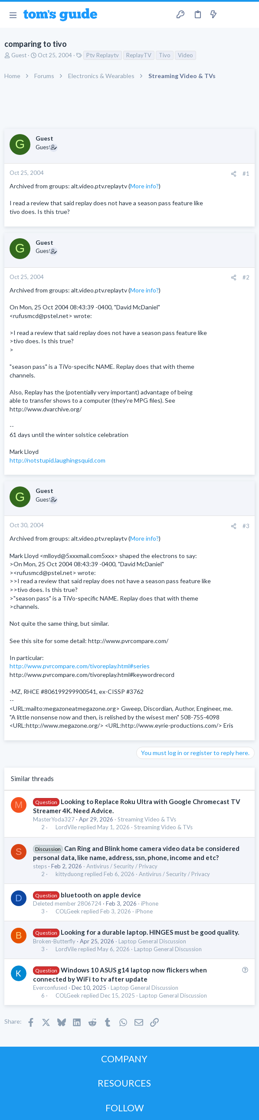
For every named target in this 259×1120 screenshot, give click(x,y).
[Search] (247, 15)
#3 (246, 525)
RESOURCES (124, 1082)
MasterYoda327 (54, 819)
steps (40, 866)
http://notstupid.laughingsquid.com (57, 460)
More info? (144, 186)
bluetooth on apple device (101, 895)
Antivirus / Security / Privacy (121, 866)
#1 (246, 173)
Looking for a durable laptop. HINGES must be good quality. (150, 932)
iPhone (149, 903)
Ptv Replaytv (102, 55)
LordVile (66, 827)
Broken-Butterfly (54, 941)
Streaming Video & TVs (147, 819)
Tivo (164, 55)
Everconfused (50, 987)
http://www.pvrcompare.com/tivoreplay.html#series (80, 666)
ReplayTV (138, 55)
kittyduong (69, 874)
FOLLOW (124, 1107)
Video (185, 55)
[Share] (233, 174)
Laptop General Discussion (152, 941)
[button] (12, 14)
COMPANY (124, 1058)
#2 (246, 277)
